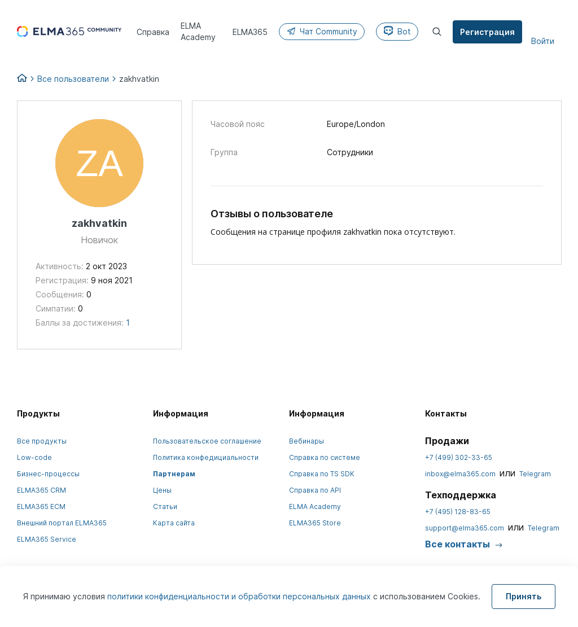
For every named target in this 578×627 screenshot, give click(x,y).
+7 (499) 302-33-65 (458, 457)
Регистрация (487, 32)
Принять (523, 596)
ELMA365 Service (46, 539)
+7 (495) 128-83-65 (458, 511)
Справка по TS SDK (321, 474)
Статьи (165, 506)
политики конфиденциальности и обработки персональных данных (240, 596)
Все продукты (42, 441)
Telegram (535, 474)
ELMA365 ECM (41, 506)
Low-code (34, 457)
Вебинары (306, 441)
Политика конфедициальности (206, 457)
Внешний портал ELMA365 (62, 523)
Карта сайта (174, 523)
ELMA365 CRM (41, 490)
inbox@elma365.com (460, 474)
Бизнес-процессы (48, 474)
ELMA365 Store (315, 523)
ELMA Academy (315, 506)
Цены (162, 490)
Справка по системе (324, 457)
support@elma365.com (464, 528)
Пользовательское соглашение (207, 441)
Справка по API (315, 490)
